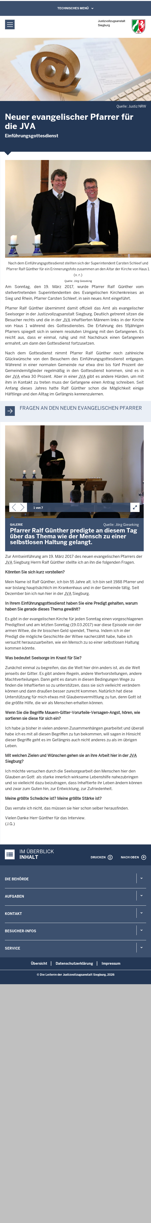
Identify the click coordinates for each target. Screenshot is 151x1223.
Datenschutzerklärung (74, 963)
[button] (13, 508)
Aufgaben (14, 896)
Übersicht (39, 963)
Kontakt (13, 914)
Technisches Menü (73, 8)
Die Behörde (17, 879)
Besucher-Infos (20, 931)
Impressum (111, 963)
